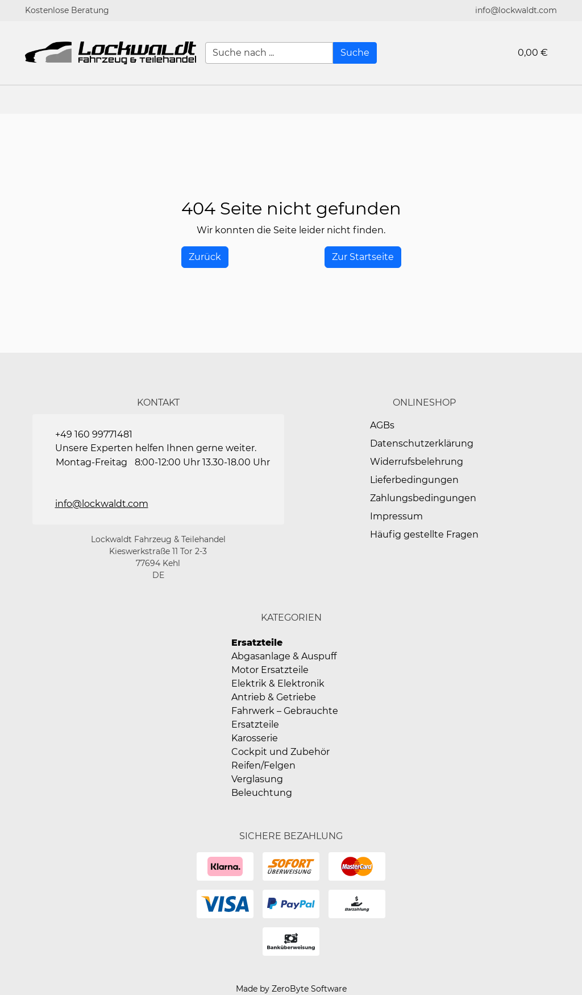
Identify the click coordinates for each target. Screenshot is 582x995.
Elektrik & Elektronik (278, 683)
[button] (568, 99)
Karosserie (254, 738)
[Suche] (355, 53)
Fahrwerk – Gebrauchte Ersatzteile (284, 717)
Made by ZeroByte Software (291, 989)
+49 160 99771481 (93, 434)
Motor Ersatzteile (270, 669)
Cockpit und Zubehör (280, 751)
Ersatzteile (256, 642)
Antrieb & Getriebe (273, 697)
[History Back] (204, 257)
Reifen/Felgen (263, 765)
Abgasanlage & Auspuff (283, 656)
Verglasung (257, 779)
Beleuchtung (261, 792)
